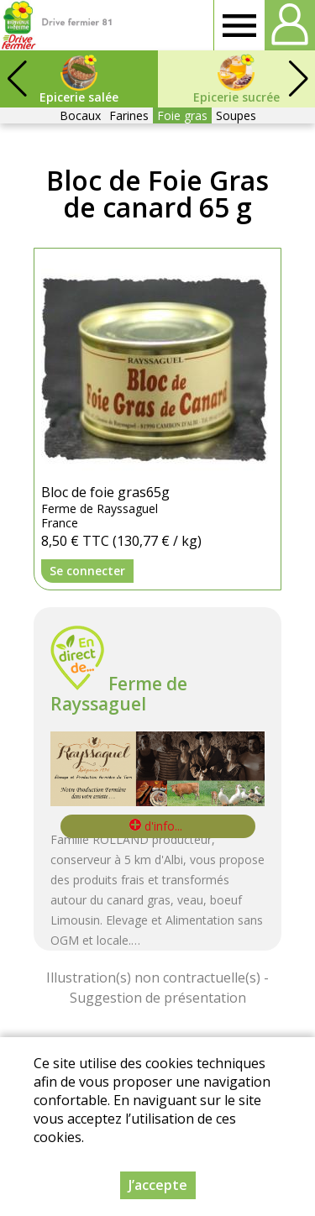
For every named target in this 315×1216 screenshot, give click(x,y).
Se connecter (87, 571)
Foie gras (182, 115)
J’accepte (158, 1185)
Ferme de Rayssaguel (118, 693)
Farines (129, 115)
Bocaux (80, 115)
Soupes (236, 115)
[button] (298, 78)
